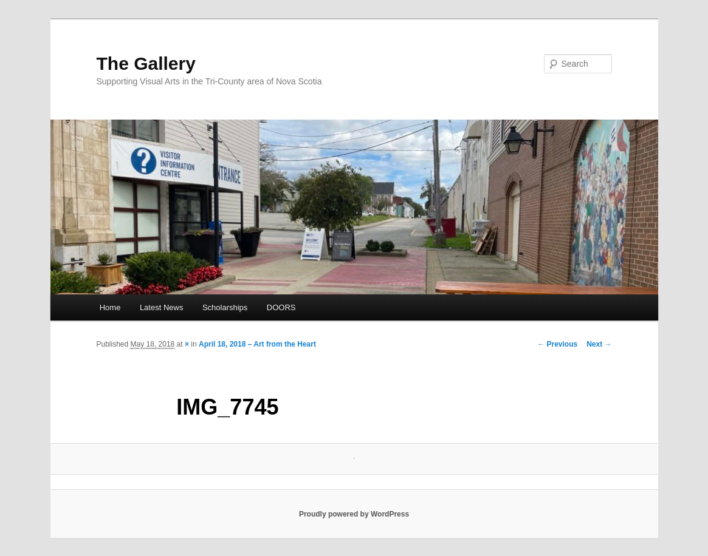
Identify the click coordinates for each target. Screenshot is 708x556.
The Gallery (146, 63)
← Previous (557, 344)
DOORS (281, 307)
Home (110, 307)
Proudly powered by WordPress (354, 514)
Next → (598, 344)
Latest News (162, 307)
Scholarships (224, 307)
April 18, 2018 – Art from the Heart (257, 344)
